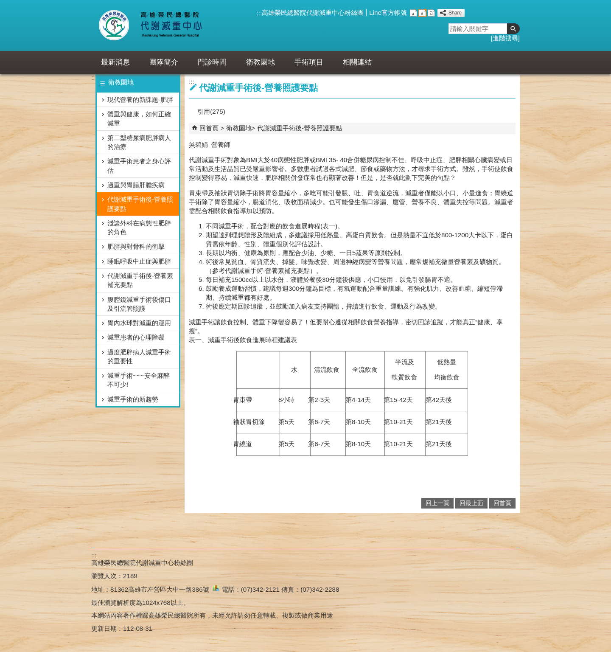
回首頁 (209, 128)
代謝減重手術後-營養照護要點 (140, 204)
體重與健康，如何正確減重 (139, 118)
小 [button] (413, 13)
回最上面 (471, 503)
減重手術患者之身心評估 (139, 165)
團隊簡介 (163, 62)
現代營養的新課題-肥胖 (140, 99)
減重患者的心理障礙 (136, 337)
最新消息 (115, 62)
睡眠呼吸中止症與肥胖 (139, 261)
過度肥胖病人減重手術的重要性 (139, 356)
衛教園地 (260, 62)
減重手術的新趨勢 (132, 399)
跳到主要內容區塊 (4, 4)
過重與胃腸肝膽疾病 (136, 184)
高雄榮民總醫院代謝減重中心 (169, 25)
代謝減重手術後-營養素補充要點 (140, 280)
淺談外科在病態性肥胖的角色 (139, 227)
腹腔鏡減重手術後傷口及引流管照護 (139, 304)
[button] (513, 28)
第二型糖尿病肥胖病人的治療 (139, 142)
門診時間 (212, 62)
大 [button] (431, 13)
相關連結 (357, 62)
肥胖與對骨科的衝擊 (136, 246)
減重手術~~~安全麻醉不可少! (138, 380)
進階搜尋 (505, 38)
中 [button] (422, 13)
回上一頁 (437, 503)
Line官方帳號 (388, 12)
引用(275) (211, 111)
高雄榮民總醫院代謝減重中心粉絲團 (313, 12)
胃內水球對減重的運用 (139, 322)
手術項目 (308, 62)
